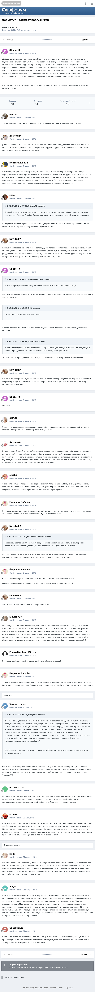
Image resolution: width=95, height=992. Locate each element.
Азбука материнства (26, 30)
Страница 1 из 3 (47, 39)
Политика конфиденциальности (35, 988)
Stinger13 (12, 27)
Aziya (12, 886)
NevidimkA (15, 239)
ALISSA (13, 418)
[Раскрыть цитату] (5, 206)
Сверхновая (16, 928)
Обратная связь (56, 988)
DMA (12, 195)
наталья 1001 (16, 787)
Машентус (15, 616)
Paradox (14, 114)
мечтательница (18, 162)
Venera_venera (17, 704)
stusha (13, 475)
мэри (12, 853)
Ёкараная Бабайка (20, 502)
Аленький (15, 442)
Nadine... (14, 814)
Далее (85, 39)
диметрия (15, 135)
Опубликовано (22, 53)
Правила (69, 988)
